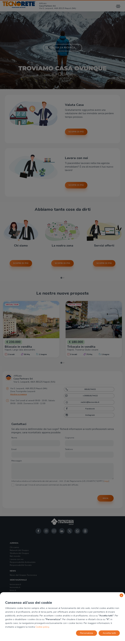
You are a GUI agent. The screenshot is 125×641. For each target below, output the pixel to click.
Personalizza (86, 633)
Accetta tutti (109, 633)
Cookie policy (42, 626)
